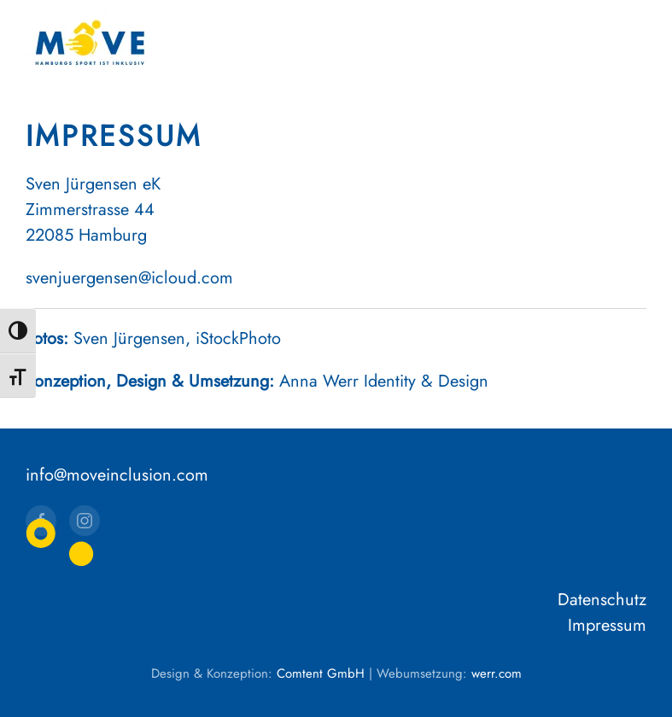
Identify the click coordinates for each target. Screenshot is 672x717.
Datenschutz (602, 599)
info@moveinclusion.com (117, 475)
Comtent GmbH (321, 673)
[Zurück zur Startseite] (90, 42)
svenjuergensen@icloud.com (129, 277)
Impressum (607, 625)
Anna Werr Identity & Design (383, 381)
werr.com (496, 673)
